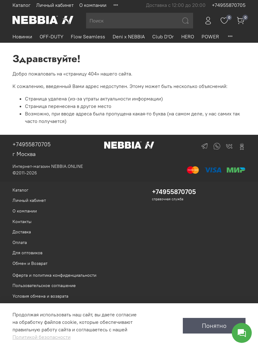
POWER (210, 36)
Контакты (22, 221)
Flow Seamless (88, 36)
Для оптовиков (27, 253)
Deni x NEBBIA (129, 36)
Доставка (21, 232)
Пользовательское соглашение (44, 285)
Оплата (19, 242)
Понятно (214, 325)
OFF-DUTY (51, 36)
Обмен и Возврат (29, 263)
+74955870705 (229, 5)
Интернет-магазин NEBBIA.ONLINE (47, 166)
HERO (187, 36)
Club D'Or (163, 36)
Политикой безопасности (41, 337)
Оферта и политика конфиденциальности (54, 275)
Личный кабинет (55, 5)
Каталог (21, 5)
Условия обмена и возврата (40, 296)
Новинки (22, 36)
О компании (92, 5)
